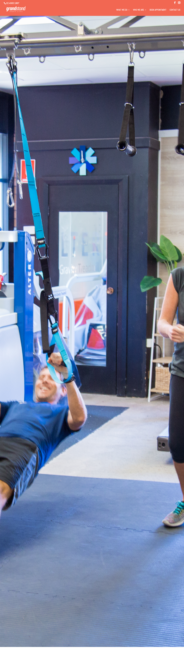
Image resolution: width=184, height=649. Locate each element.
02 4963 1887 (12, 3)
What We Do (121, 10)
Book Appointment (158, 10)
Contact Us (175, 10)
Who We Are (138, 10)
